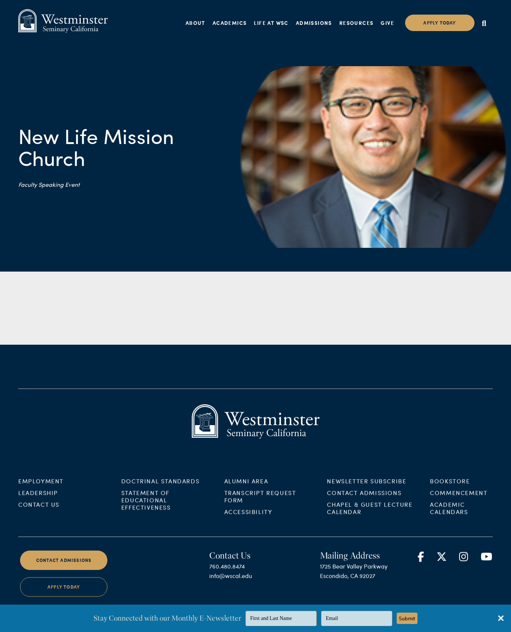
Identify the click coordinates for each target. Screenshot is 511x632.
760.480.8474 (227, 573)
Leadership (38, 499)
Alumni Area (246, 488)
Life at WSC (271, 22)
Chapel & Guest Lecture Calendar (369, 514)
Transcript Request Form (260, 503)
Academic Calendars (449, 514)
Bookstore (450, 488)
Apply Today (63, 594)
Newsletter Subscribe (366, 488)
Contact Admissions (364, 499)
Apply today (439, 23)
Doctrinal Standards (160, 488)
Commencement (458, 499)
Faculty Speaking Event (49, 184)
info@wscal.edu (230, 582)
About (195, 22)
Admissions (314, 22)
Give (387, 22)
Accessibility (248, 518)
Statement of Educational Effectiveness (146, 507)
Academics (230, 22)
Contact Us (39, 511)
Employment (41, 488)
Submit (407, 618)
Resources (356, 22)
